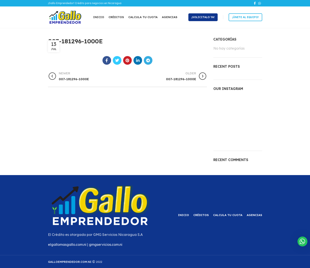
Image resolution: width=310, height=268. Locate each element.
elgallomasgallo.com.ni (67, 244)
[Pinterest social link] (127, 60)
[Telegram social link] (148, 60)
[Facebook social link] (255, 3)
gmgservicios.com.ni (105, 244)
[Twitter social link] (117, 60)
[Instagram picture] (221, 103)
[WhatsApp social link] (259, 3)
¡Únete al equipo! (245, 17)
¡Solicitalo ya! (203, 17)
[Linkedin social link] (137, 60)
